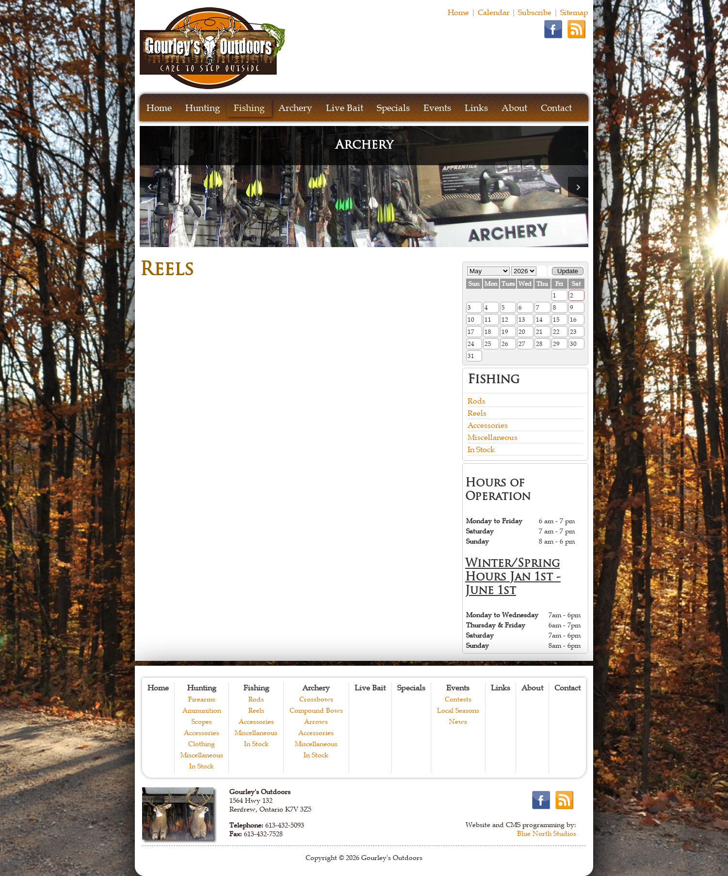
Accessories (488, 425)
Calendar (493, 12)
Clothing (201, 743)
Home (458, 12)
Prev (150, 187)
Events (437, 107)
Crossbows (316, 699)
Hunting (202, 107)
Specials (393, 107)
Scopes (202, 721)
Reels (477, 413)
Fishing (249, 107)
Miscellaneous (493, 437)
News (458, 721)
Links (476, 107)
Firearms (201, 699)
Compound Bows (316, 710)
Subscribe (534, 12)
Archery (295, 107)
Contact (556, 107)
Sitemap (574, 12)
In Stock (481, 449)
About (514, 107)
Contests (458, 699)
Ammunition (201, 710)
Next (578, 187)
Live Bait (344, 107)
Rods (476, 401)
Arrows (316, 721)
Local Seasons (458, 710)
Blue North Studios (546, 833)
